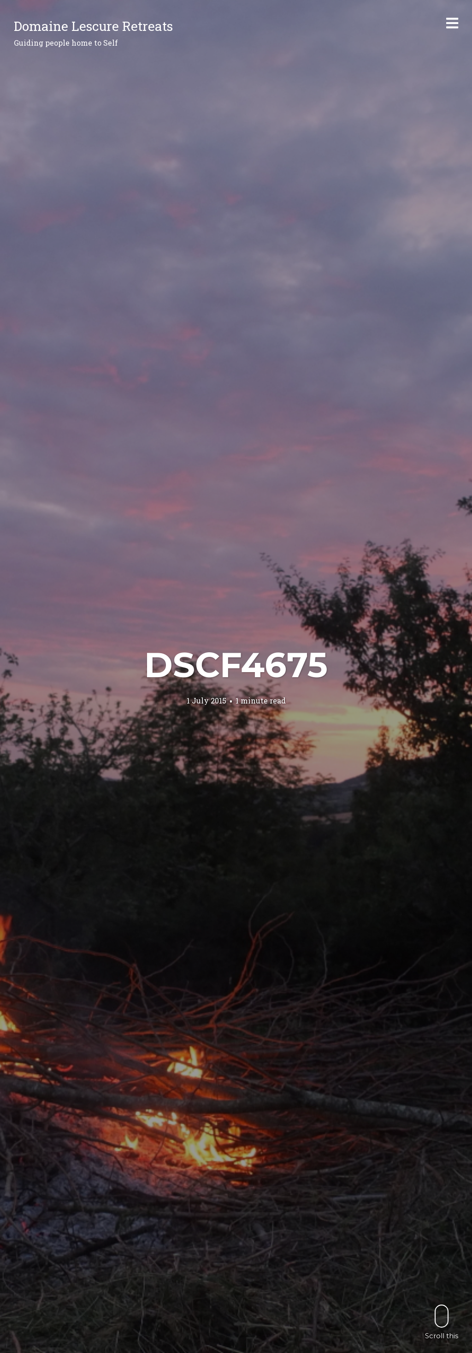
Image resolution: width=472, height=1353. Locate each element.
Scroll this (441, 1322)
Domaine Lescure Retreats (93, 26)
